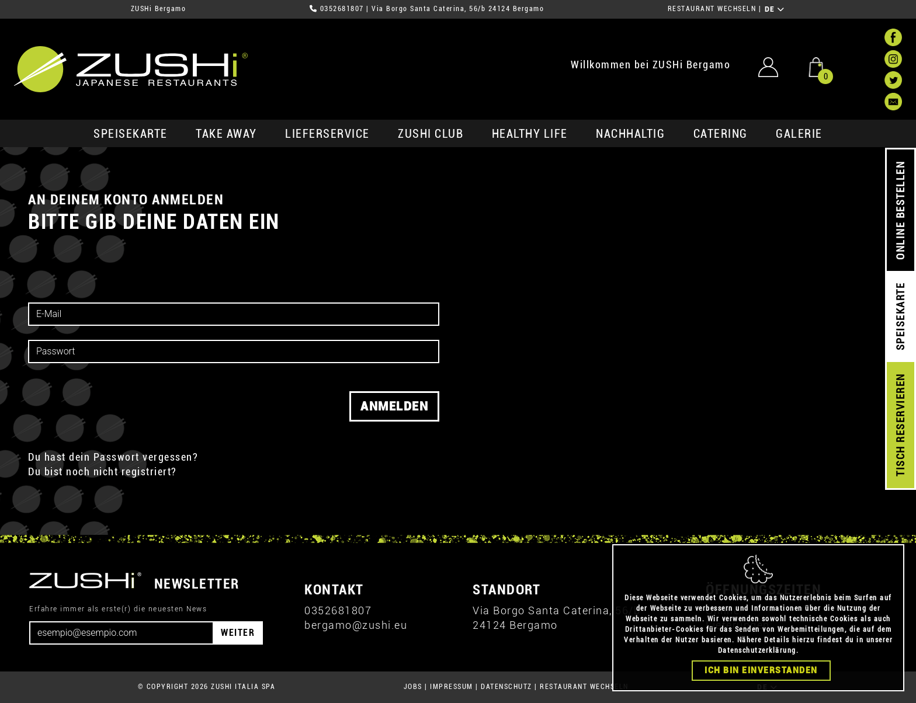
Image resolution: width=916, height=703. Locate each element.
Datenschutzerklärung (757, 651)
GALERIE (799, 134)
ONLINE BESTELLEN (900, 210)
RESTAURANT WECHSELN (712, 9)
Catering (720, 134)
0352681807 (342, 9)
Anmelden (394, 406)
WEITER (238, 632)
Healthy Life (530, 134)
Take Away (226, 134)
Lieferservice (327, 134)
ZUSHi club (430, 134)
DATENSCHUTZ (506, 687)
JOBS (413, 687)
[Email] (121, 633)
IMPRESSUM (451, 687)
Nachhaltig (630, 134)
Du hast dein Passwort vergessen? (113, 457)
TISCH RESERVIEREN (900, 425)
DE (775, 9)
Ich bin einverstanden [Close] (761, 671)
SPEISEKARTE (130, 134)
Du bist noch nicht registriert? (102, 471)
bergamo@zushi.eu (355, 625)
